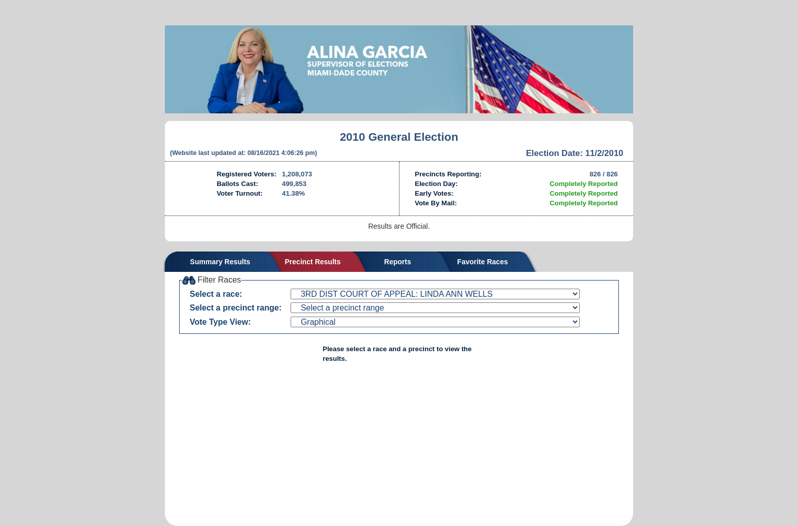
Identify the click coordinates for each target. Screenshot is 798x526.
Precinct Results (313, 262)
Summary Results (220, 262)
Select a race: (216, 294)
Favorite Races (482, 262)
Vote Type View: (220, 322)
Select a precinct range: (236, 307)
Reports (397, 262)
